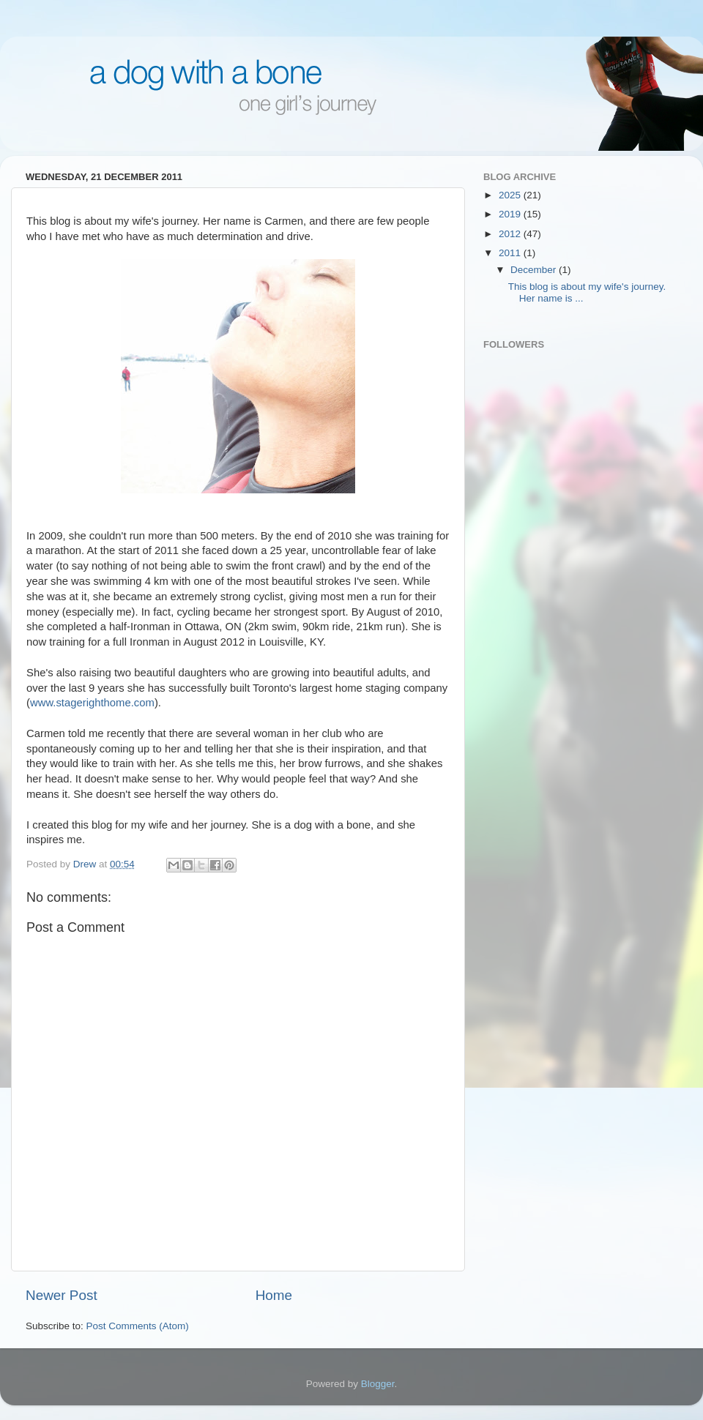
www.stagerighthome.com (92, 703)
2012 (511, 233)
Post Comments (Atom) (137, 1325)
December (534, 269)
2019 (511, 214)
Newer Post (61, 1295)
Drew (86, 864)
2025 (511, 195)
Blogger (378, 1383)
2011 (511, 252)
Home (274, 1295)
